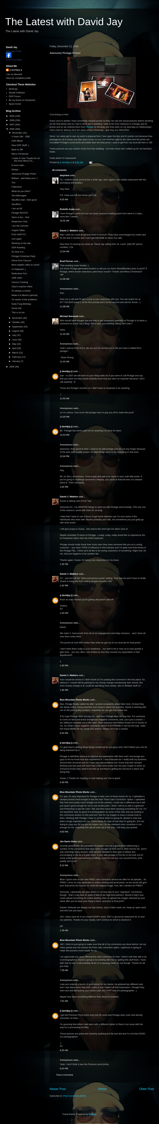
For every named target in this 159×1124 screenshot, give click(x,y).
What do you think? (20, 191)
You (13, 182)
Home (102, 1089)
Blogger (92, 1114)
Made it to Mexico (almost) (24, 295)
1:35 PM (64, 564)
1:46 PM (64, 690)
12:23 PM (64, 435)
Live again (16, 238)
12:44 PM (64, 456)
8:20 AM (64, 1050)
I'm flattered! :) (18, 269)
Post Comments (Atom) (74, 1096)
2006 (12, 129)
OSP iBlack (17, 141)
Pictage (89, 127)
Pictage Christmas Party (23, 256)
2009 (12, 116)
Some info (16, 308)
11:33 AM (64, 334)
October (16, 322)
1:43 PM (64, 613)
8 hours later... (18, 165)
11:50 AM (64, 398)
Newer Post (58, 1089)
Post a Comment (64, 1075)
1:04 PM (64, 487)
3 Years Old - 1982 (20, 136)
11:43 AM (64, 361)
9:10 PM (64, 865)
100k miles (16, 277)
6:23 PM (64, 1068)
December (17, 132)
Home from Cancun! (21, 260)
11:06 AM (64, 279)
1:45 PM (64, 665)
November (17, 318)
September (18, 326)
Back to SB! (17, 149)
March (15, 352)
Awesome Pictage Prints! (23, 174)
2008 (12, 120)
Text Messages (18, 195)
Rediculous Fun (19, 273)
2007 (12, 124)
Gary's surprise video (21, 286)
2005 (12, 366)
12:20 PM (64, 416)
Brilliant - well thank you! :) (24, 178)
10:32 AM (64, 220)
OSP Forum (14, 96)
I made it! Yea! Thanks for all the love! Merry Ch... (25, 159)
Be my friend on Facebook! (22, 100)
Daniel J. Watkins (69, 230)
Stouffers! (16, 204)
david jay (13, 89)
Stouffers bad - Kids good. (24, 200)
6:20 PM (64, 733)
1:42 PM (64, 585)
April (14, 348)
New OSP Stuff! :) (20, 145)
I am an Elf (16, 208)
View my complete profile (18, 78)
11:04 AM (64, 251)
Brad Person (66, 261)
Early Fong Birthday (21, 304)
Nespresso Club (19, 221)
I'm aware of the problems (24, 299)
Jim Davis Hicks (68, 841)
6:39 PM (64, 782)
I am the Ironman (19, 225)
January (16, 361)
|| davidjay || (66, 371)
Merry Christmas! (19, 154)
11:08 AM (64, 306)
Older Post (146, 1089)
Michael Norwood (69, 316)
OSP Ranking (18, 247)
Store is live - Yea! (20, 217)
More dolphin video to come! (25, 264)
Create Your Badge (14, 60)
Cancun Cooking (19, 282)
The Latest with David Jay (64, 21)
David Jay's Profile (13, 51)
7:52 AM (64, 1001)
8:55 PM (64, 831)
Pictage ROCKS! (19, 212)
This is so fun (18, 312)
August (16, 331)
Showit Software (17, 92)
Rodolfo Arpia (67, 209)
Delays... (15, 169)
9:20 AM (64, 199)
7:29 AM (64, 970)
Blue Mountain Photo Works (74, 699)
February (17, 357)
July (14, 335)
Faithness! (16, 187)
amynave (64, 175)
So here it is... (18, 251)
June (15, 339)
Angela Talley (18, 230)
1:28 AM (64, 930)
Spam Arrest (15, 104)
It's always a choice (21, 290)
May (14, 344)
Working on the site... (21, 243)
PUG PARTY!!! (18, 234)
